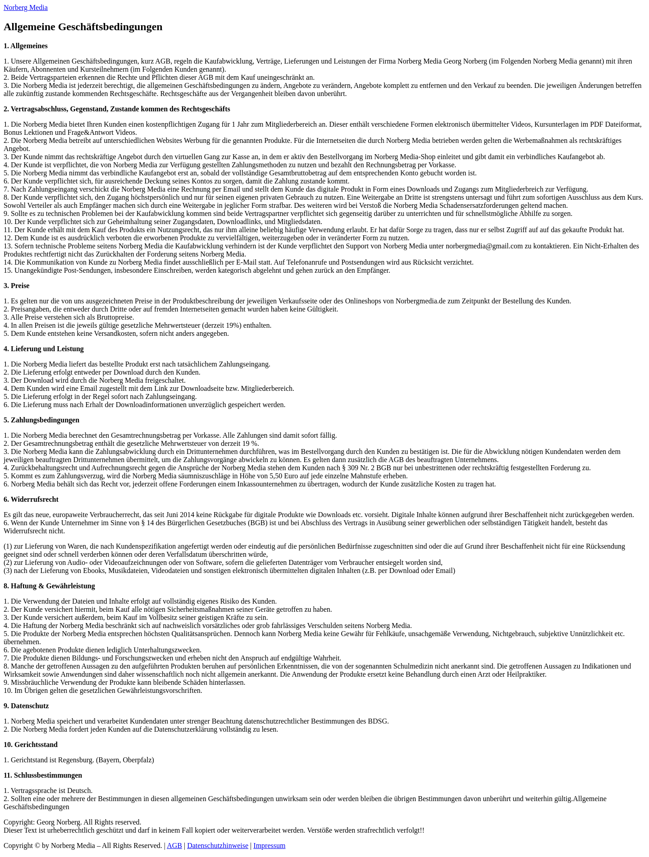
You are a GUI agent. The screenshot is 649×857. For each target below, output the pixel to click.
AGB (174, 845)
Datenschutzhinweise (217, 845)
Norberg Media (26, 7)
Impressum (269, 845)
